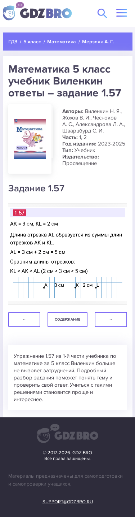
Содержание (67, 319)
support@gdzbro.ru (67, 502)
